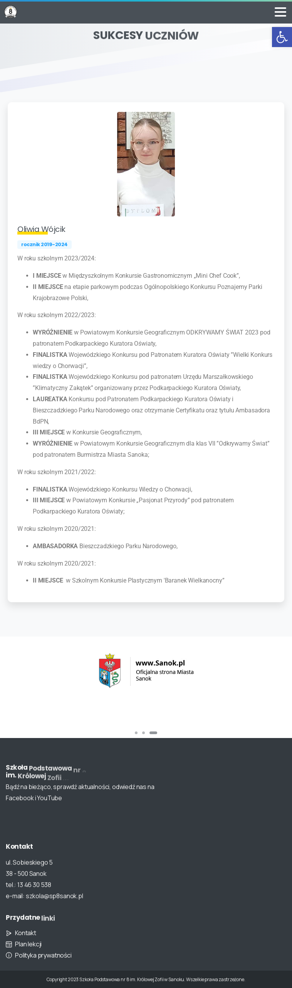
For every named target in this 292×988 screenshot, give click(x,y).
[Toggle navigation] (280, 12)
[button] (282, 37)
